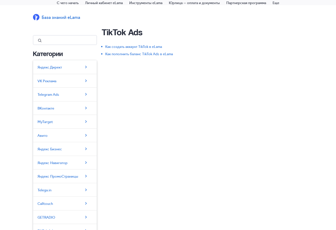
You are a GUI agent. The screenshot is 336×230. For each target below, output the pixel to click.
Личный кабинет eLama (104, 2)
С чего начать (68, 2)
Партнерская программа (246, 2)
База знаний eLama (61, 17)
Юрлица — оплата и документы (194, 2)
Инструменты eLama (145, 2)
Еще (276, 2)
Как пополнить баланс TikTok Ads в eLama (139, 53)
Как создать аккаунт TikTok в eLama (133, 46)
